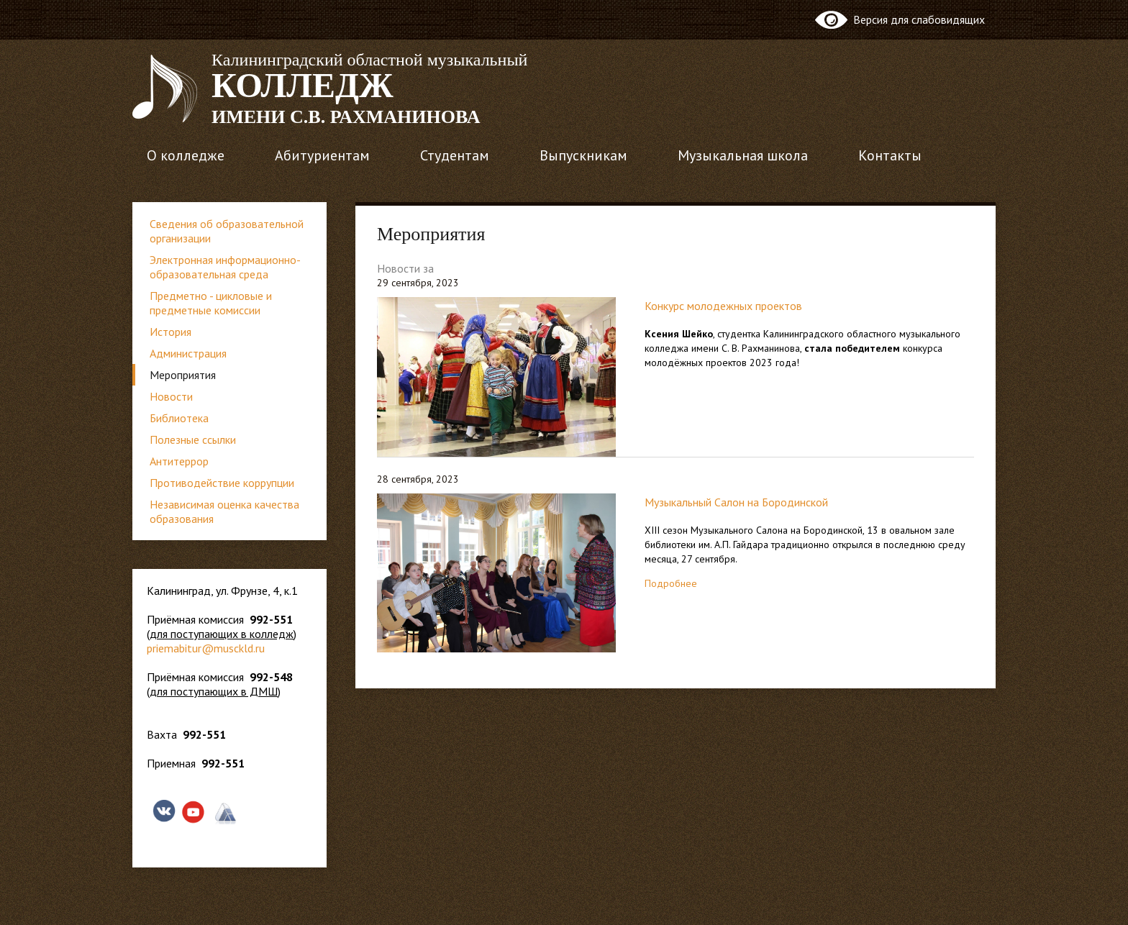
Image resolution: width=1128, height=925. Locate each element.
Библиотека (179, 418)
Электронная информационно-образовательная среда (225, 266)
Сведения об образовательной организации (227, 231)
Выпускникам (583, 155)
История (170, 331)
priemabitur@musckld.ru (206, 648)
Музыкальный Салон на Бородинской (736, 502)
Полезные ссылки (193, 439)
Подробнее (671, 583)
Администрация (188, 353)
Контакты (890, 155)
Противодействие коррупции (222, 482)
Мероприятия (183, 375)
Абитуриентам (322, 155)
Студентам (454, 155)
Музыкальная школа (743, 155)
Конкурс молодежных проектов (723, 306)
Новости (171, 396)
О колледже (185, 155)
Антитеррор (179, 461)
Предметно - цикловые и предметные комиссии (211, 302)
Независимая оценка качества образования (224, 511)
